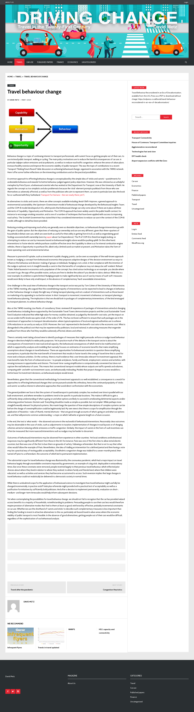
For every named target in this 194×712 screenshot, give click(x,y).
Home (10, 62)
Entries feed (137, 234)
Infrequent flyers (14, 647)
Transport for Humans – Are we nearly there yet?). (63, 195)
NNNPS (71, 629)
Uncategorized (89, 62)
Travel (19, 62)
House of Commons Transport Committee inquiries (154, 142)
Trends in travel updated (48, 647)
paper (49, 237)
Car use (29, 62)
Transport (136, 199)
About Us (9, 2)
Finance (60, 62)
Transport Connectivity (142, 138)
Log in (134, 229)
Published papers (45, 62)
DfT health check (139, 156)
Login (186, 2)
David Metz (29, 601)
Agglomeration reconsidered (144, 147)
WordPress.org (138, 243)
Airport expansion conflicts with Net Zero (149, 161)
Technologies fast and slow (144, 151)
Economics (73, 62)
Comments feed (139, 238)
